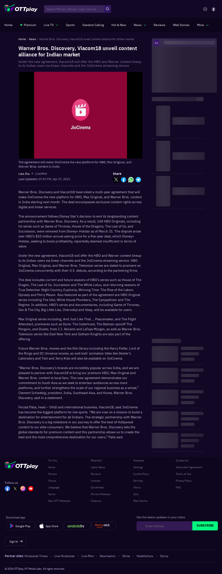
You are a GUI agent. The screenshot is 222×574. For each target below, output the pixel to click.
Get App (138, 480)
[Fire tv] (103, 526)
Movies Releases (101, 494)
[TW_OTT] (15, 489)
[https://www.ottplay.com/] (8, 24)
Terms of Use (183, 474)
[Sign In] (15, 541)
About (136, 487)
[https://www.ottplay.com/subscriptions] (28, 24)
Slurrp (164, 556)
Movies (52, 474)
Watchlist (96, 460)
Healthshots (145, 556)
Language (53, 487)
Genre (52, 494)
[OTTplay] (21, 9)
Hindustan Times (36, 556)
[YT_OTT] (30, 489)
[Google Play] (20, 526)
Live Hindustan (64, 556)
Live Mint (88, 556)
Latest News (98, 467)
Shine (126, 556)
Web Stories (140, 500)
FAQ (178, 487)
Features (96, 500)
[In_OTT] (23, 489)
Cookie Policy (141, 474)
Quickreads (97, 487)
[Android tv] (77, 526)
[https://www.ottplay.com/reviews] (159, 24)
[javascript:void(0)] (51, 24)
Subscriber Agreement (189, 467)
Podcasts (138, 460)
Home (51, 467)
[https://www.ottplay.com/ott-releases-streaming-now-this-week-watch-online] (118, 24)
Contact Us (182, 460)
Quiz (136, 494)
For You (52, 460)
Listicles (95, 480)
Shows (52, 480)
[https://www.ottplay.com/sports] (70, 24)
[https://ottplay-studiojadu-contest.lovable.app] (93, 24)
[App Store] (49, 526)
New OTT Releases (59, 500)
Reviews (96, 474)
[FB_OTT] (7, 489)
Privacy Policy (184, 480)
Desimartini (108, 556)
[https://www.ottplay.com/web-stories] (181, 24)
